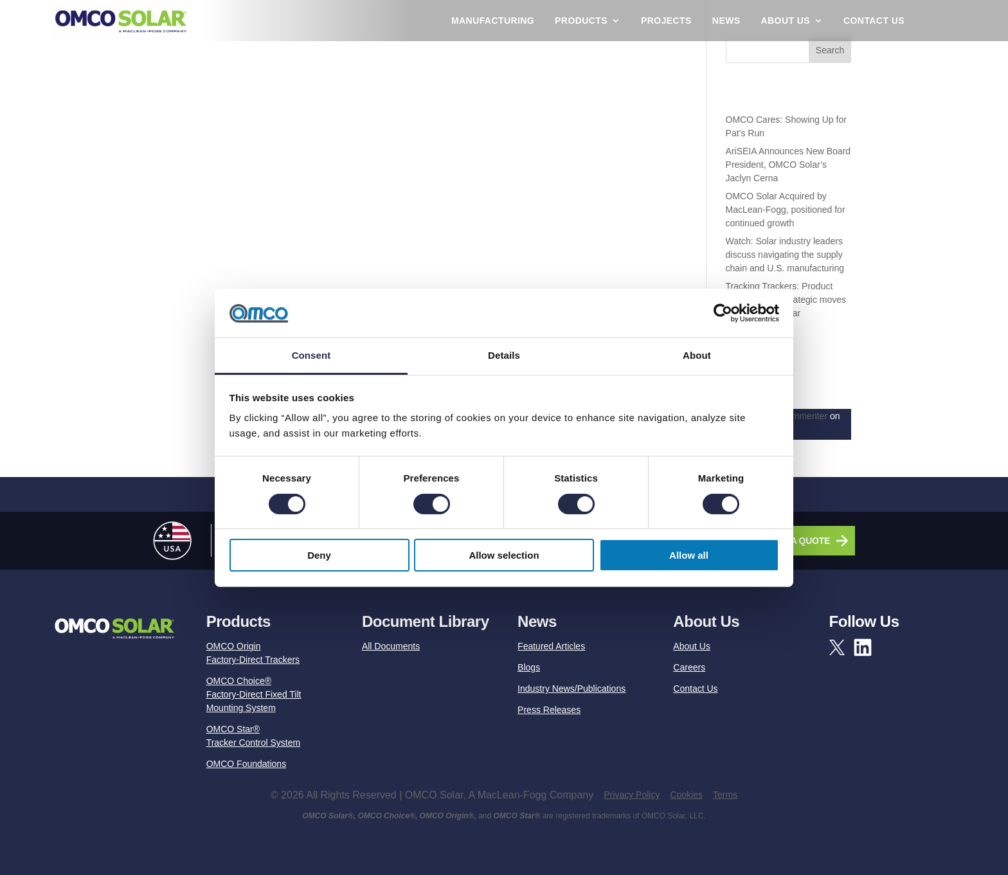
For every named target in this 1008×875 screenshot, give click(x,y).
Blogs (529, 667)
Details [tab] (504, 355)
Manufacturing (492, 20)
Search (830, 50)
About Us (785, 20)
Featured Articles (551, 646)
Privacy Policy (632, 794)
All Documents (391, 646)
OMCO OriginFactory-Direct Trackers (253, 653)
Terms (725, 794)
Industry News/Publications (572, 688)
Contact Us (874, 20)
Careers (689, 667)
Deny (319, 555)
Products (581, 20)
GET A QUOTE (800, 541)
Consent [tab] (311, 355)
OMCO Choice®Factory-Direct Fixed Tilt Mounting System (254, 694)
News (726, 20)
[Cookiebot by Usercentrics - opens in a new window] (723, 313)
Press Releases (549, 710)
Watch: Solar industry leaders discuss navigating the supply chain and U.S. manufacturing (785, 254)
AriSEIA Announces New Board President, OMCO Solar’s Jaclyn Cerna (788, 164)
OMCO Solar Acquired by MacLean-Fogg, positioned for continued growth (785, 209)
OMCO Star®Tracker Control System (253, 736)
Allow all (688, 555)
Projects (666, 20)
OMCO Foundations (246, 764)
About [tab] (697, 355)
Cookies (686, 794)
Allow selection (504, 555)
